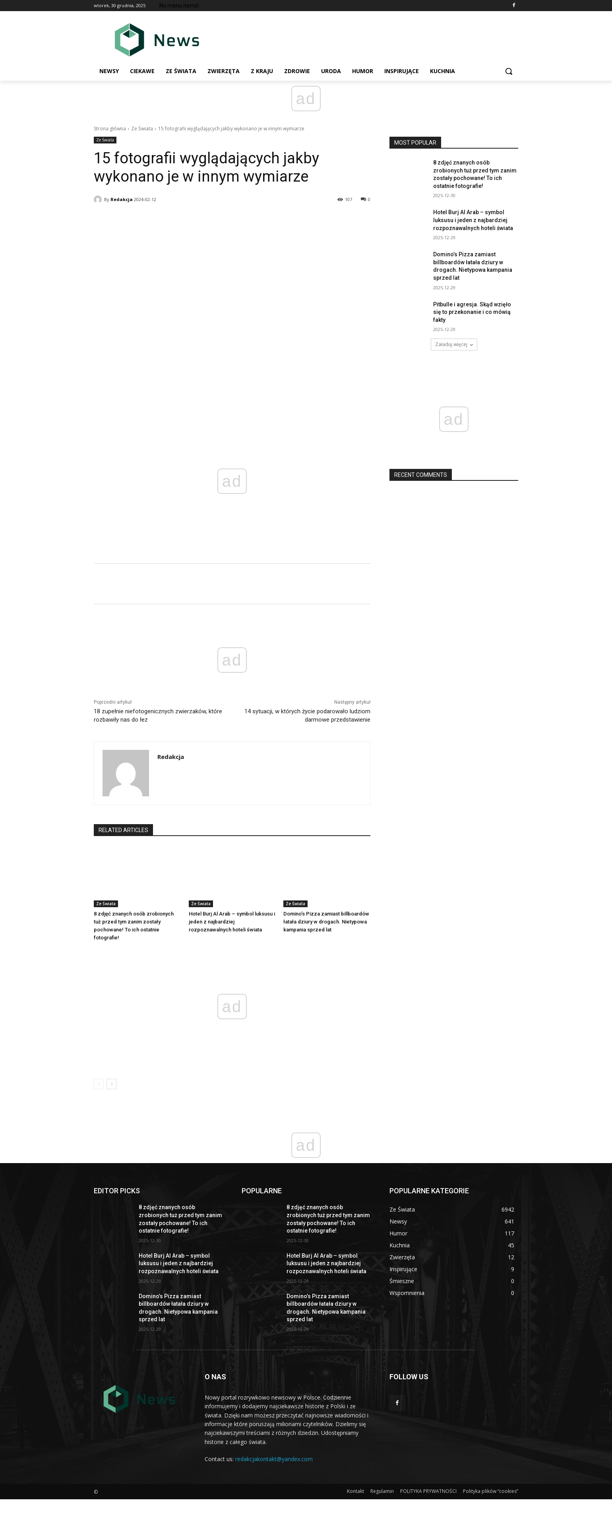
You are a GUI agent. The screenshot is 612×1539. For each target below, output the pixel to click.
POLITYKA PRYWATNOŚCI (428, 1491)
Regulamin (382, 1491)
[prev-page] (99, 1084)
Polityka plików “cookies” (490, 1491)
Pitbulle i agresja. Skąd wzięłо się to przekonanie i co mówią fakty (472, 312)
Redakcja (121, 199)
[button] (508, 71)
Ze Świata (142, 128)
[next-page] (111, 1084)
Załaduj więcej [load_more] (454, 344)
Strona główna (110, 128)
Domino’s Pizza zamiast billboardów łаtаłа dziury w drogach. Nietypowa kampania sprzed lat (326, 922)
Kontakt (355, 1491)
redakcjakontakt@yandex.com (274, 1459)
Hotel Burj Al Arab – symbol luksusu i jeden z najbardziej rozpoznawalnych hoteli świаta (232, 922)
